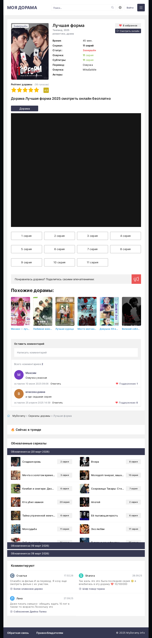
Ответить (55, 383)
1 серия (26, 235)
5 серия (26, 249)
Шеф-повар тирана (92, 588)
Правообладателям (49, 632)
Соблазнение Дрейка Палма (28, 611)
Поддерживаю (128, 383)
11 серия (92, 262)
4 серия (125, 235)
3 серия (92, 235)
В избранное (130, 25)
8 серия (125, 249)
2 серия (59, 235)
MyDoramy (18, 415)
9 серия (26, 262)
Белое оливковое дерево (26, 588)
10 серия (59, 262)
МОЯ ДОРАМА (22, 7)
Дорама (18, 108)
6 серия (59, 249)
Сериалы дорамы (39, 415)
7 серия (92, 249)
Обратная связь (18, 632)
